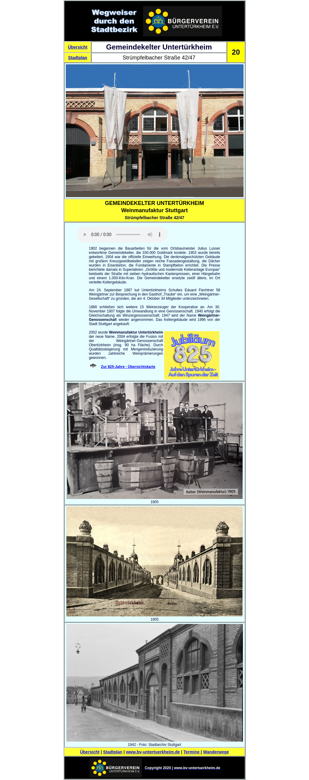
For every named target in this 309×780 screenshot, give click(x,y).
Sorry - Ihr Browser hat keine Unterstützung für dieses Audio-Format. (122, 234)
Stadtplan (77, 57)
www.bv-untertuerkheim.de (153, 752)
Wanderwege (216, 752)
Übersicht (78, 47)
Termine (192, 752)
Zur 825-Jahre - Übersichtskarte (128, 367)
